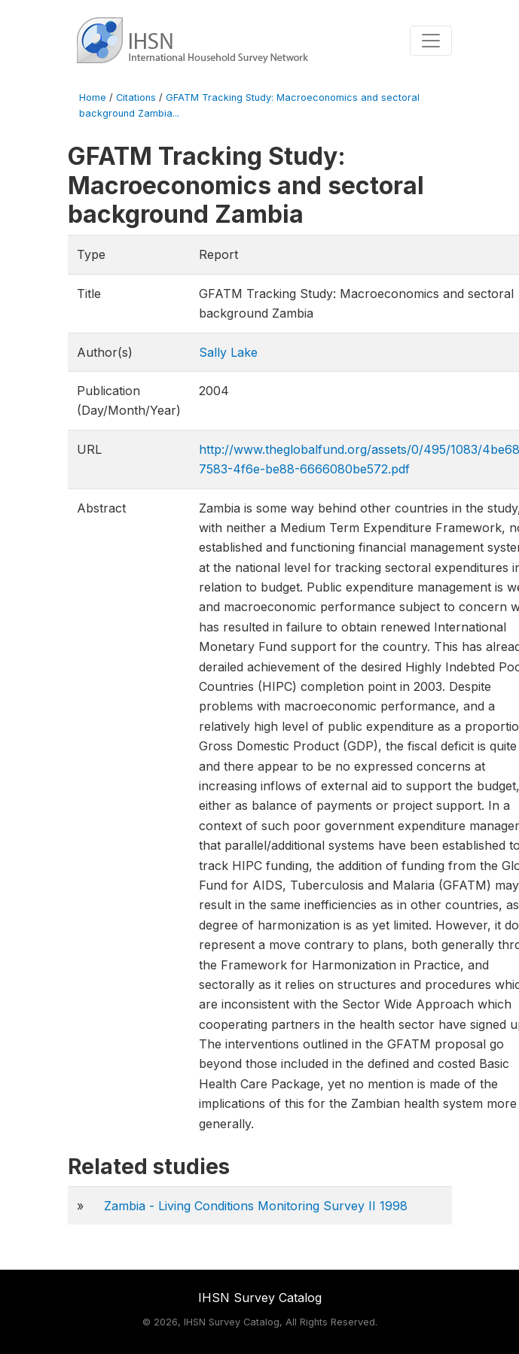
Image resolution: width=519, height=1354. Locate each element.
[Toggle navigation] (431, 41)
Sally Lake (228, 352)
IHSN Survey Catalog (260, 1297)
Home (92, 97)
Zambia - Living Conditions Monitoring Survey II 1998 (256, 1205)
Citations (136, 97)
